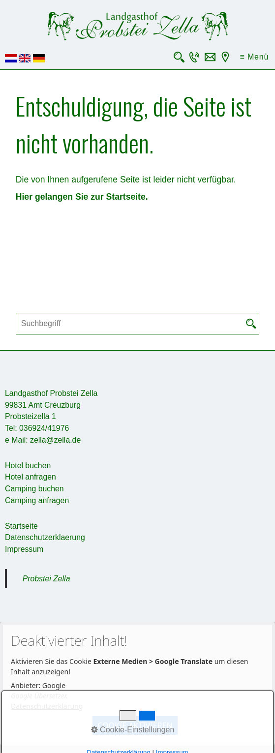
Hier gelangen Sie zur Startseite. (82, 197)
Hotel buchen (28, 465)
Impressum (24, 549)
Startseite (21, 526)
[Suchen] (251, 323)
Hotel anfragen (30, 477)
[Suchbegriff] (137, 323)
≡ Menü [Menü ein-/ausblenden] (254, 57)
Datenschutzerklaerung (45, 537)
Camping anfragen (37, 500)
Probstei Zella (46, 578)
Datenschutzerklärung (47, 706)
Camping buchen (34, 488)
